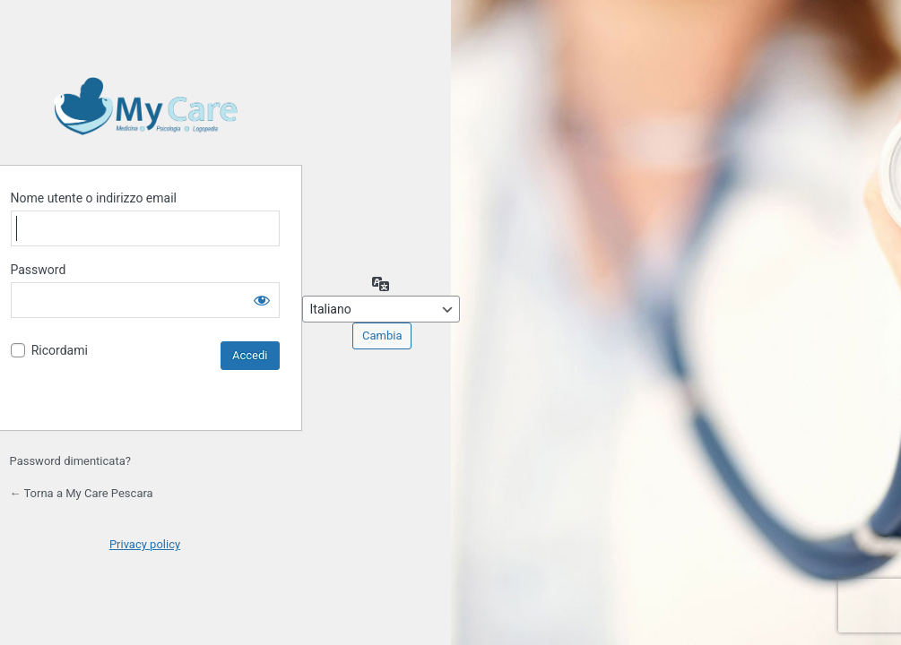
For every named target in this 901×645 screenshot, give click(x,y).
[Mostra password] (262, 300)
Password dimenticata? (70, 461)
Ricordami (59, 350)
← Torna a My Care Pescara (81, 493)
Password (38, 269)
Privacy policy (144, 544)
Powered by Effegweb (145, 105)
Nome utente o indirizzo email (94, 198)
